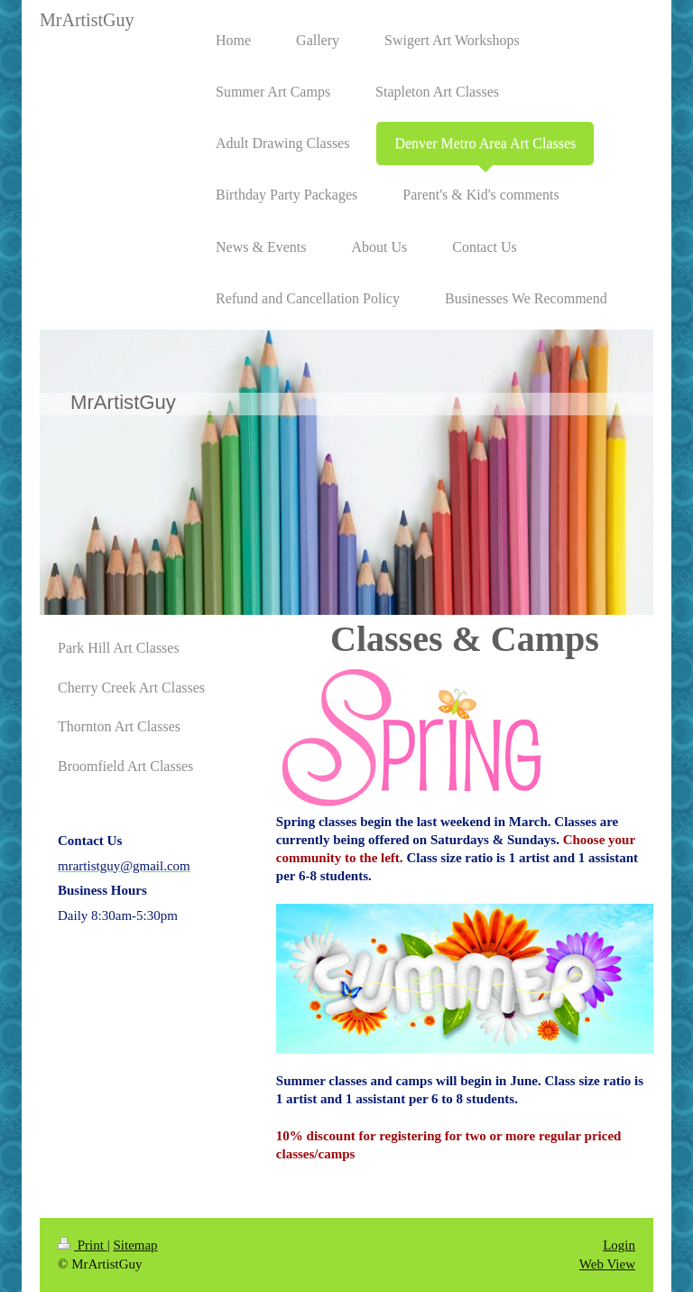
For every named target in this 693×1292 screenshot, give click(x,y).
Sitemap (135, 1245)
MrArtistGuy (87, 20)
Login (619, 1245)
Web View (607, 1264)
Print (82, 1245)
